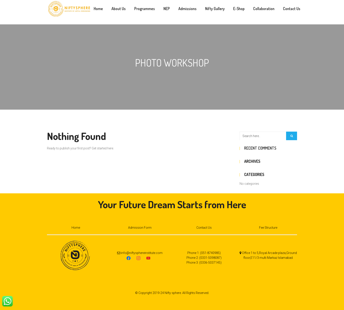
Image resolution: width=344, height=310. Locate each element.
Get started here (102, 148)
